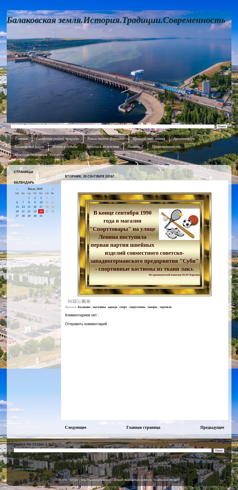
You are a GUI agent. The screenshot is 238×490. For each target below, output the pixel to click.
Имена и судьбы (65, 147)
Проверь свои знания (149, 139)
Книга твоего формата (105, 139)
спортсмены (137, 307)
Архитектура (184, 139)
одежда (113, 307)
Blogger (174, 479)
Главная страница (143, 427)
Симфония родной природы (57, 139)
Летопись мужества (102, 147)
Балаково (84, 307)
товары (152, 307)
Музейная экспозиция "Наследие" (40, 155)
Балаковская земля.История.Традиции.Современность (116, 20)
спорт (124, 307)
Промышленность (166, 147)
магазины (100, 307)
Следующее (75, 427)
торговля (166, 307)
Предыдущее (212, 427)
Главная (21, 139)
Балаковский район (29, 147)
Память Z (135, 147)
